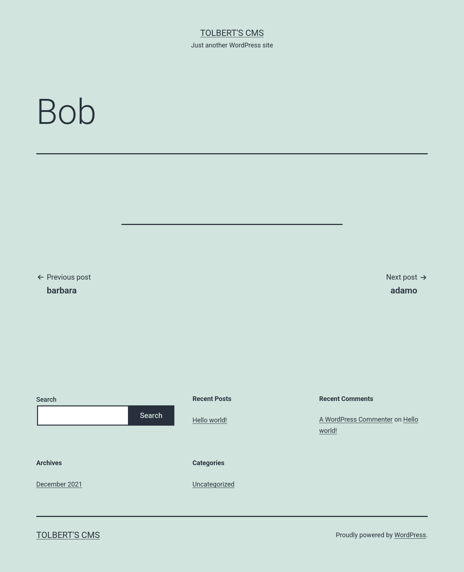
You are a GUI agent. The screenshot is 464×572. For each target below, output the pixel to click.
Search (46, 399)
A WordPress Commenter (356, 419)
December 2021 (59, 484)
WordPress (410, 535)
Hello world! (209, 420)
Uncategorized (213, 484)
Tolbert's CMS (232, 33)
